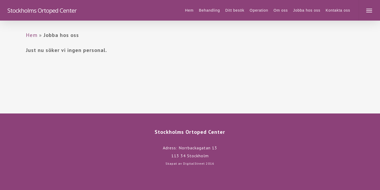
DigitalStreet (194, 163)
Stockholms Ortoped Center (42, 10)
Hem (31, 35)
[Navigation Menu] (369, 10)
